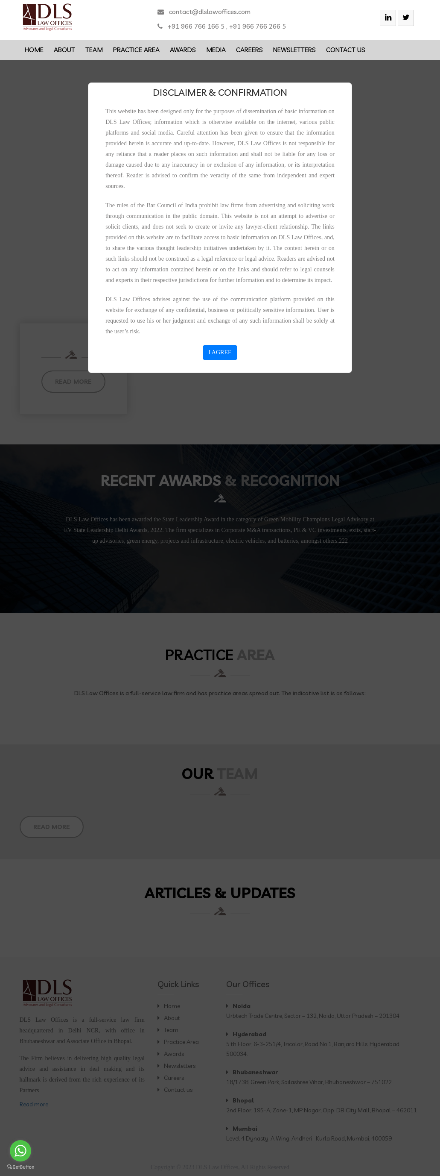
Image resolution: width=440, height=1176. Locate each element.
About (64, 50)
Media (216, 50)
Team (94, 50)
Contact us (345, 50)
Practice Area (136, 50)
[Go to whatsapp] (20, 1150)
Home (34, 50)
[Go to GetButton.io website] (20, 1167)
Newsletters (294, 50)
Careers (249, 50)
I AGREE (219, 352)
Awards (183, 50)
